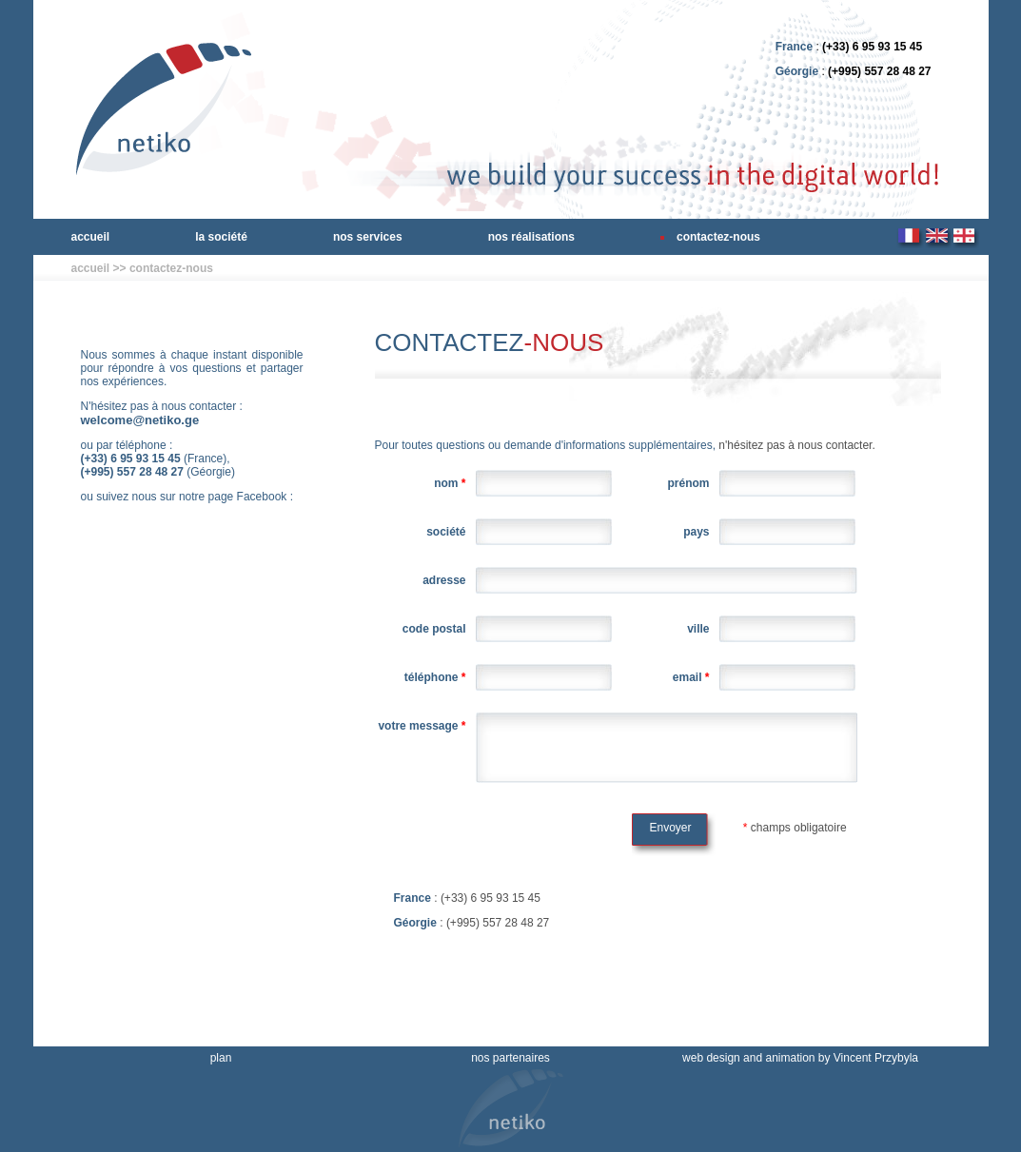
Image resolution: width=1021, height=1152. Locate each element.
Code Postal (434, 628)
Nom (449, 483)
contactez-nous (718, 237)
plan (221, 1057)
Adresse (443, 580)
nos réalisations (531, 237)
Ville (698, 628)
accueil (90, 237)
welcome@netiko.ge (140, 420)
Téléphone (435, 677)
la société (221, 237)
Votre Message (421, 725)
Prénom (688, 483)
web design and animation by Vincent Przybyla (800, 1057)
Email (691, 677)
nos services (368, 237)
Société (445, 531)
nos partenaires (510, 1057)
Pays (696, 531)
